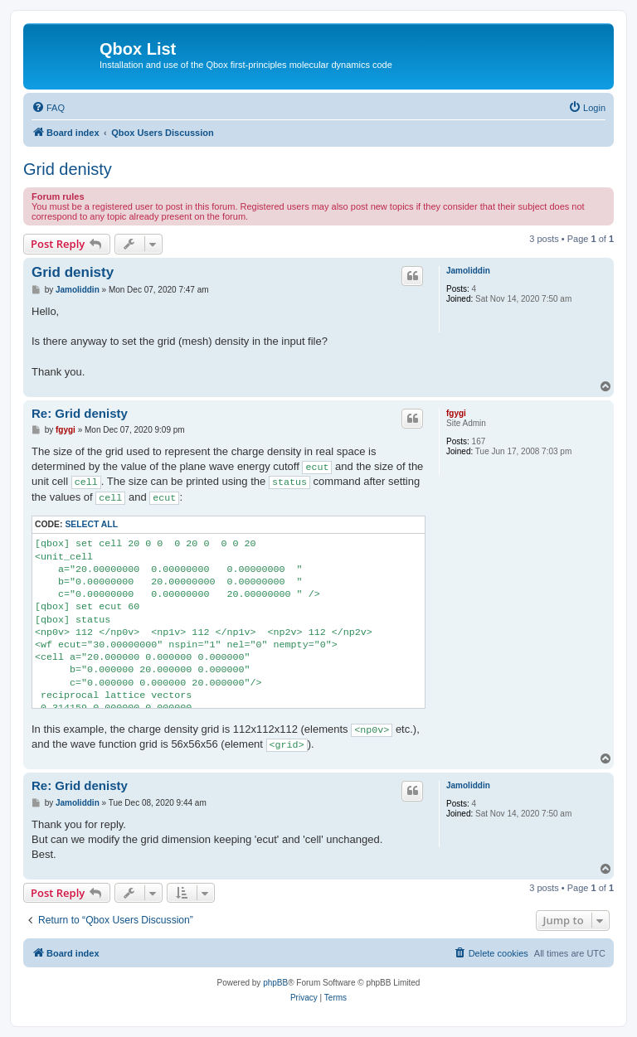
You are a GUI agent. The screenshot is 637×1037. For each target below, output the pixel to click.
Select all (91, 524)
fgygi (456, 413)
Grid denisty (67, 169)
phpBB (275, 982)
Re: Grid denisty (80, 413)
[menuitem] (48, 108)
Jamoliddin (468, 270)
